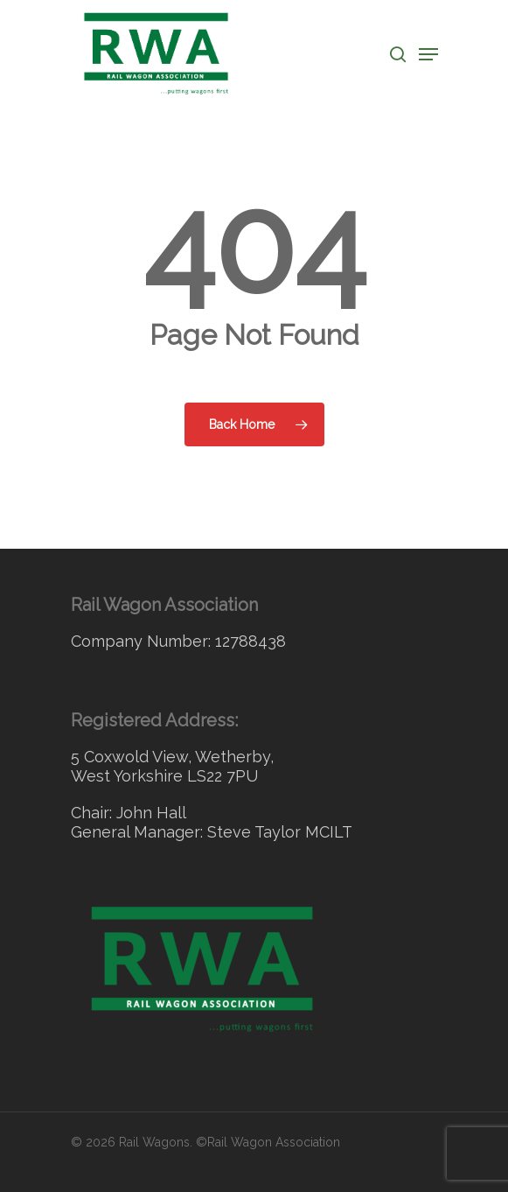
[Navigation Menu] (428, 54)
